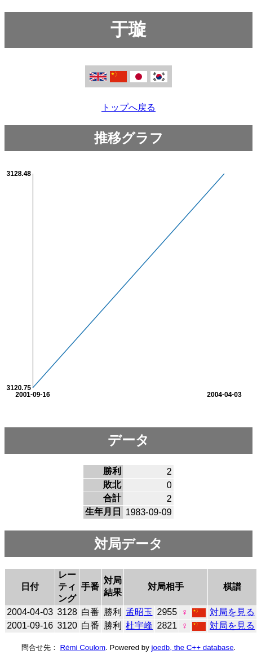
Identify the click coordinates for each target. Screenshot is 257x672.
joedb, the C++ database (193, 647)
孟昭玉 (139, 612)
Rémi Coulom (82, 647)
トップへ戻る (128, 107)
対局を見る (232, 612)
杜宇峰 (139, 625)
